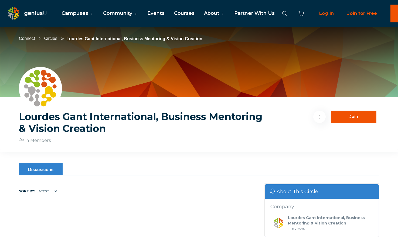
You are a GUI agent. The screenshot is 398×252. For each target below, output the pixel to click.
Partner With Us (254, 13)
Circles (50, 38)
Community (120, 13)
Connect (27, 38)
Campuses (78, 13)
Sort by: (27, 191)
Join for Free (362, 13)
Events (156, 13)
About (214, 13)
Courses (184, 13)
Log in (326, 13)
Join (354, 116)
